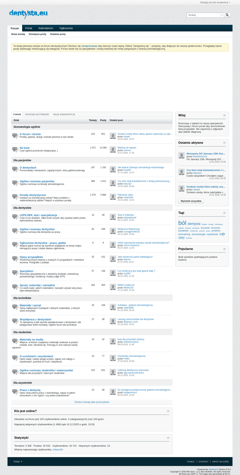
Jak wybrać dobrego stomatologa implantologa (141, 167)
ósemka (189, 238)
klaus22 (127, 183)
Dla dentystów (22, 207)
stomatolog (184, 234)
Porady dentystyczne (33, 195)
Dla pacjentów (22, 160)
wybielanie (212, 234)
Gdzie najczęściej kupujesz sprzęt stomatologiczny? (143, 242)
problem (216, 230)
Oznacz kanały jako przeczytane (91, 402)
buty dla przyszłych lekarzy (131, 339)
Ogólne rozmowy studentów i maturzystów (46, 370)
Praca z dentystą (30, 390)
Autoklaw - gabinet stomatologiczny (135, 305)
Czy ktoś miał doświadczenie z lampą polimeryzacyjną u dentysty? (151, 181)
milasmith (128, 197)
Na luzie (25, 147)
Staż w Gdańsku (126, 215)
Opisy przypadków (31, 257)
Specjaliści (26, 271)
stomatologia (199, 234)
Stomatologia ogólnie (27, 126)
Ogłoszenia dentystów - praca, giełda (43, 242)
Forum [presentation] (17, 114)
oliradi (127, 136)
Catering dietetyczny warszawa (133, 370)
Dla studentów (23, 332)
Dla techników (22, 298)
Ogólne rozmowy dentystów (37, 229)
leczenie (205, 227)
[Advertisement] (120, 82)
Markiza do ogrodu (127, 147)
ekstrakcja (219, 224)
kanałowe (196, 228)
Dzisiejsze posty (37, 34)
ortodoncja (194, 231)
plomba (202, 231)
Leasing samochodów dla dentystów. (136, 319)
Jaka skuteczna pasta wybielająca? (135, 257)
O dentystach (28, 167)
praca (208, 231)
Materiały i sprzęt (30, 305)
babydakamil (130, 217)
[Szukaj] (205, 15)
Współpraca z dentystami (35, 319)
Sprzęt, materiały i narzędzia (37, 285)
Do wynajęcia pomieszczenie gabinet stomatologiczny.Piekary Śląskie (152, 390)
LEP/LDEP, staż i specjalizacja (38, 215)
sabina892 (129, 307)
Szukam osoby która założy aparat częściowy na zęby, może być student (154, 134)
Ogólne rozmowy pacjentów (37, 181)
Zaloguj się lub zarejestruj (215, 2)
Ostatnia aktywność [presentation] (37, 114)
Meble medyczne (126, 285)
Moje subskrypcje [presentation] (64, 114)
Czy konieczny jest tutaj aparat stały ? (136, 271)
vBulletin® (213, 469)
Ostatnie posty (58, 34)
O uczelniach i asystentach (36, 356)
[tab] (17, 114)
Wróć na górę (220, 462)
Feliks (127, 358)
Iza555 (127, 273)
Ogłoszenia (66, 28)
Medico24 (129, 287)
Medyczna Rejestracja (129, 229)
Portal (28, 28)
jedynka (188, 228)
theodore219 (200, 156)
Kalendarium (45, 28)
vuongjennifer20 (132, 231)
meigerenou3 (130, 392)
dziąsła (204, 224)
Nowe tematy (18, 34)
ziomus (127, 150)
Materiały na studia (31, 339)
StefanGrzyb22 (131, 342)
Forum (15, 28)
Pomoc (191, 462)
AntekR (127, 170)
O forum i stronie (30, 134)
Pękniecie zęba (125, 195)
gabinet (181, 228)
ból (182, 222)
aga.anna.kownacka (134, 372)
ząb (222, 234)
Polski (18, 461)
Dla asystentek (23, 382)
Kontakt (203, 462)
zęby (181, 237)
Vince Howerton (132, 245)
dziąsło (211, 224)
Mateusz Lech (131, 322)
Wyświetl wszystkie (191, 201)
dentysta (194, 224)
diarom (127, 259)
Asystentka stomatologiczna (132, 356)
